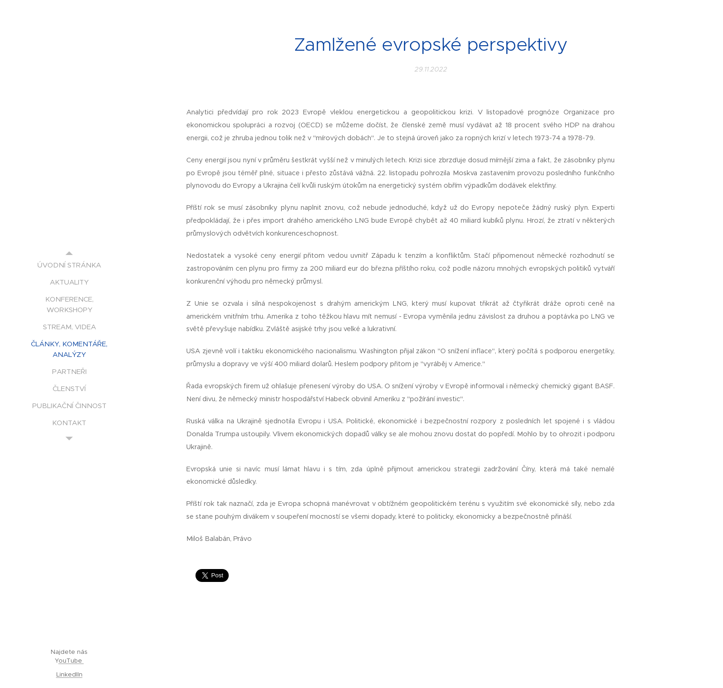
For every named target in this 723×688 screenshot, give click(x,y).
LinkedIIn (69, 674)
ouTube (71, 660)
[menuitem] (69, 265)
